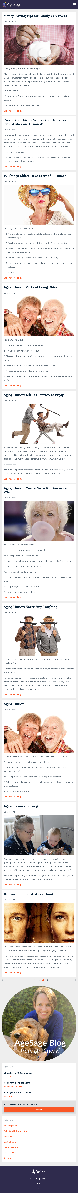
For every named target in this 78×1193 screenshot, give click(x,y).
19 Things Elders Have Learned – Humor (35, 176)
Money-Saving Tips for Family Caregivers (35, 16)
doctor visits (18, 1087)
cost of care (10, 1142)
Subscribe (39, 1110)
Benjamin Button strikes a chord (28, 894)
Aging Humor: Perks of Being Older (30, 287)
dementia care (8, 1077)
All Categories (10, 1125)
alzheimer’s (9, 1136)
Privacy (39, 1188)
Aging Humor (14, 704)
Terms (39, 1183)
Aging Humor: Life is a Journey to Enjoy (34, 395)
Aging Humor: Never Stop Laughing (30, 607)
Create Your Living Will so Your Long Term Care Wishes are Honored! (36, 122)
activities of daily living (15, 1131)
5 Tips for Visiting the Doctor (17, 1082)
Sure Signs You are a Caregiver (18, 1092)
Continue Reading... (13, 110)
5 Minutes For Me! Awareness (18, 1073)
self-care (16, 1077)
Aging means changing (21, 806)
